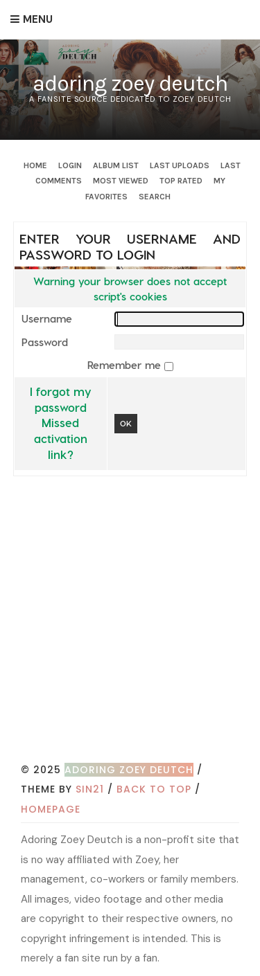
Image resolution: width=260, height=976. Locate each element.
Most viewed (120, 181)
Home (35, 165)
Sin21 (90, 789)
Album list (116, 165)
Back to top (153, 789)
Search (155, 196)
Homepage (50, 809)
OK (126, 423)
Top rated (180, 181)
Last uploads (179, 165)
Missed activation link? (60, 438)
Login (70, 165)
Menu (38, 19)
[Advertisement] (130, 623)
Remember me (125, 365)
